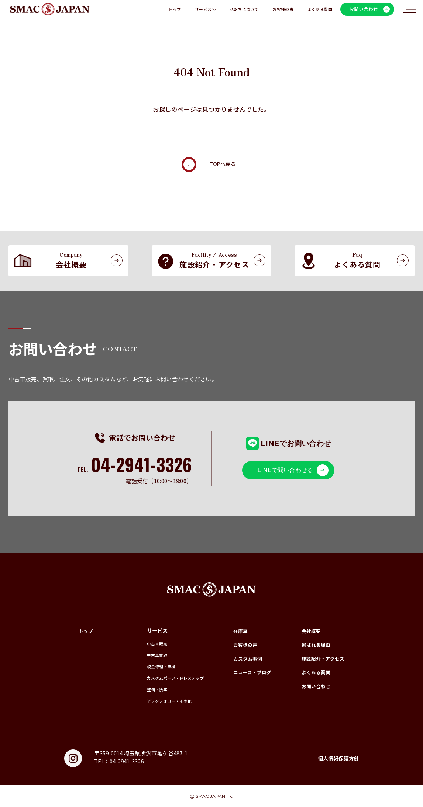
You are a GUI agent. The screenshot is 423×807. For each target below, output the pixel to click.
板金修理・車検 (148, 666)
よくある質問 (319, 13)
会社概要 (308, 630)
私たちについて (244, 13)
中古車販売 (144, 643)
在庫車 (236, 630)
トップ (174, 13)
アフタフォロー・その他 (158, 700)
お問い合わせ (313, 686)
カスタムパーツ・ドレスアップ (165, 677)
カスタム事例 (243, 658)
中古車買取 (144, 654)
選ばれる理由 (313, 644)
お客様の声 (283, 13)
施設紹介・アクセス (321, 658)
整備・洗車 (144, 689)
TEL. (134, 469)
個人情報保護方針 (337, 758)
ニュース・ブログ (248, 672)
